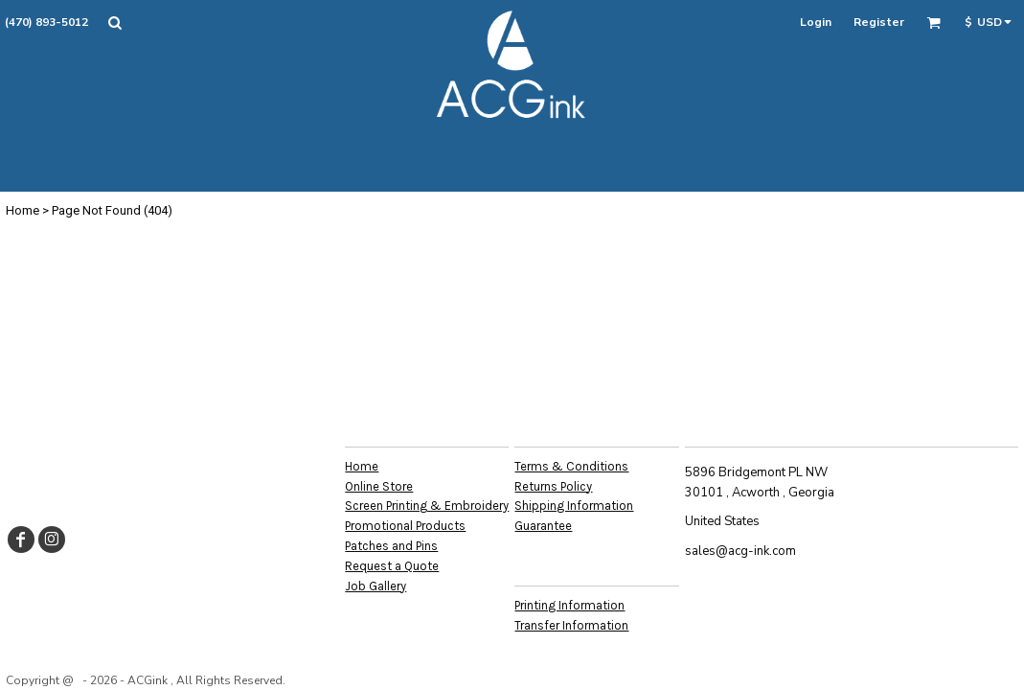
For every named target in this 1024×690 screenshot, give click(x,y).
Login (815, 22)
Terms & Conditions (571, 466)
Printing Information (569, 605)
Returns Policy (553, 486)
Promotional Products (405, 525)
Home (22, 210)
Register (878, 22)
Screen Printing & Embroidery (427, 505)
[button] (114, 22)
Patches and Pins (391, 546)
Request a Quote (392, 566)
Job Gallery (375, 586)
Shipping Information (573, 505)
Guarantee (543, 525)
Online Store (379, 486)
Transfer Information (571, 625)
